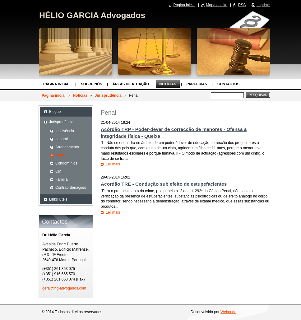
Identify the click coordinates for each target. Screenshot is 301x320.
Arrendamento (67, 147)
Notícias (167, 84)
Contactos (228, 84)
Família (61, 179)
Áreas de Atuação (131, 84)
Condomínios (66, 163)
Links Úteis (58, 199)
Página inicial (57, 84)
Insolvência (64, 131)
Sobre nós (91, 84)
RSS (242, 5)
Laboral (61, 139)
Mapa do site (217, 5)
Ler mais (113, 164)
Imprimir (263, 5)
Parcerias (197, 84)
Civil (59, 171)
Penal (60, 155)
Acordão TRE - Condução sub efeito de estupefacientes (164, 184)
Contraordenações (70, 187)
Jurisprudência (108, 95)
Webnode (228, 312)
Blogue (55, 111)
